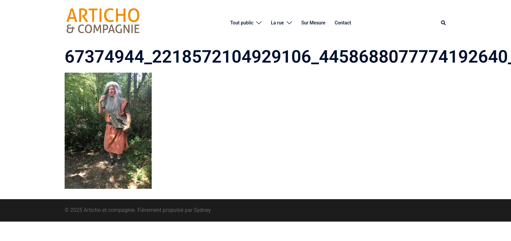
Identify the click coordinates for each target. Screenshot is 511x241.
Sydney (202, 210)
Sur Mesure (313, 22)
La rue (277, 22)
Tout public (241, 22)
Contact (343, 22)
